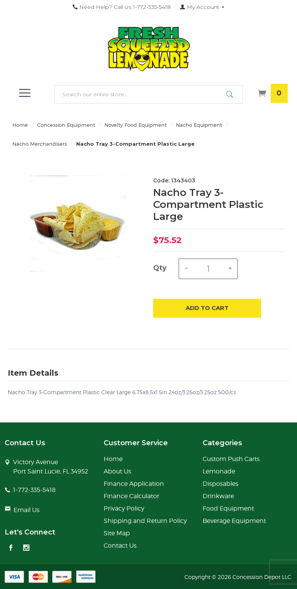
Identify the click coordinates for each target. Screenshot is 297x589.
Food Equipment (228, 508)
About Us (117, 471)
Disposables (220, 483)
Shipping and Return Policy (145, 520)
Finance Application (134, 483)
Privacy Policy (124, 508)
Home (20, 125)
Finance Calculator (131, 496)
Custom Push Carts (231, 459)
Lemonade (219, 471)
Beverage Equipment (234, 520)
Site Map (117, 533)
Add (207, 308)
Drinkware (218, 496)
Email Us (26, 510)
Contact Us (120, 545)
